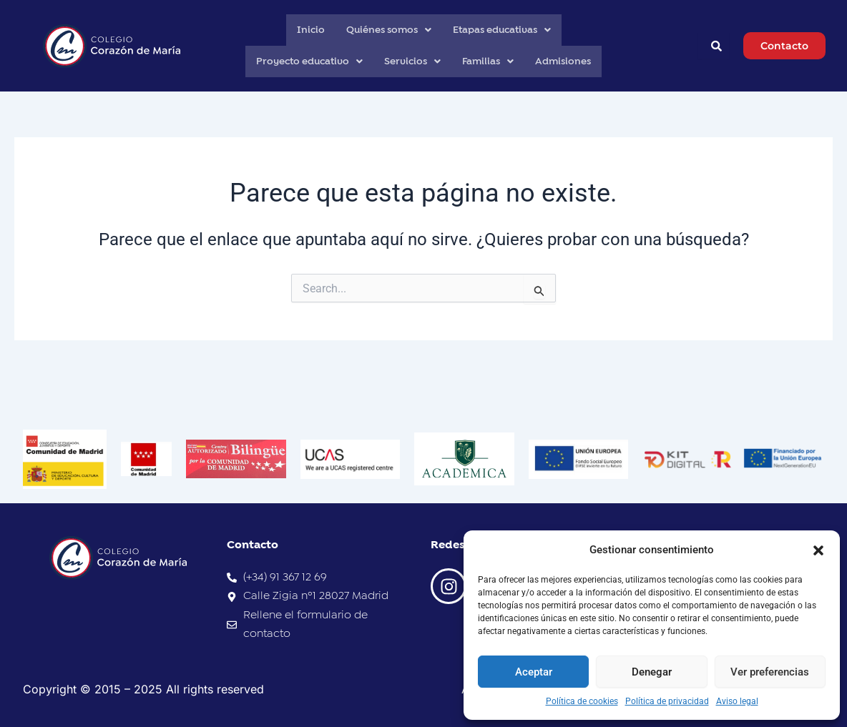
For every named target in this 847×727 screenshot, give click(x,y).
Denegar (652, 672)
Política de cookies (582, 701)
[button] (818, 550)
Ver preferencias (769, 672)
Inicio (311, 30)
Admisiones (563, 61)
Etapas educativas (502, 30)
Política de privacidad (667, 701)
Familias (488, 61)
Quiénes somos (388, 30)
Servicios (412, 61)
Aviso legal (737, 701)
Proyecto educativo (309, 61)
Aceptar (533, 672)
